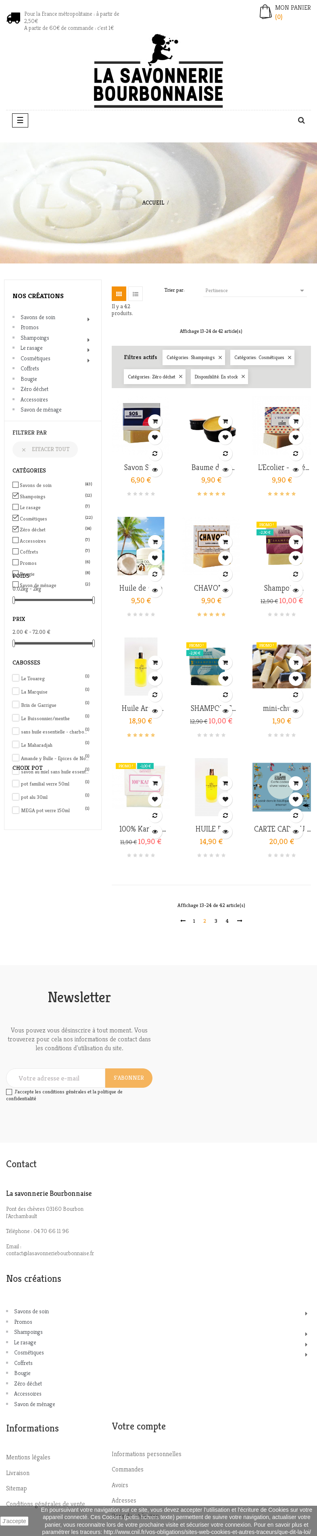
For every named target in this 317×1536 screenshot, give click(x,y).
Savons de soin (38, 317)
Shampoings (35, 337)
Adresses (124, 1500)
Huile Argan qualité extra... (140, 708)
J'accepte (14, 1521)
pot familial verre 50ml (55, 783)
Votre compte (139, 1426)
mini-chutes (281, 708)
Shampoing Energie (282, 588)
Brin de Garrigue (55, 705)
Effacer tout (45, 449)
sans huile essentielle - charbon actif (55, 731)
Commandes (128, 1469)
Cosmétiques (35, 358)
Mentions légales (28, 1457)
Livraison (17, 1473)
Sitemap (16, 1488)
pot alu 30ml (55, 797)
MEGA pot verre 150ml (55, 810)
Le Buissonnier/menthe (55, 718)
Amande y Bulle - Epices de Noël (55, 758)
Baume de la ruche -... (211, 467)
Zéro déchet (34, 389)
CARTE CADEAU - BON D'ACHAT (282, 829)
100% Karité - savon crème (140, 829)
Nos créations (38, 295)
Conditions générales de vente (45, 1504)
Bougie (29, 378)
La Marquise (55, 691)
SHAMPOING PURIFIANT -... (211, 708)
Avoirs (120, 1485)
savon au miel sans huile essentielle (55, 771)
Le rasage (32, 347)
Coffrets (30, 368)
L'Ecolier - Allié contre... (281, 467)
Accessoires (34, 399)
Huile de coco (141, 588)
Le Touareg (55, 678)
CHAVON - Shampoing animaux (211, 588)
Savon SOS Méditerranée (140, 467)
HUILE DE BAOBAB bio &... (211, 829)
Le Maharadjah (55, 745)
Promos (30, 327)
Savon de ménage (41, 409)
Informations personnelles (146, 1454)
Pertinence (256, 290)
